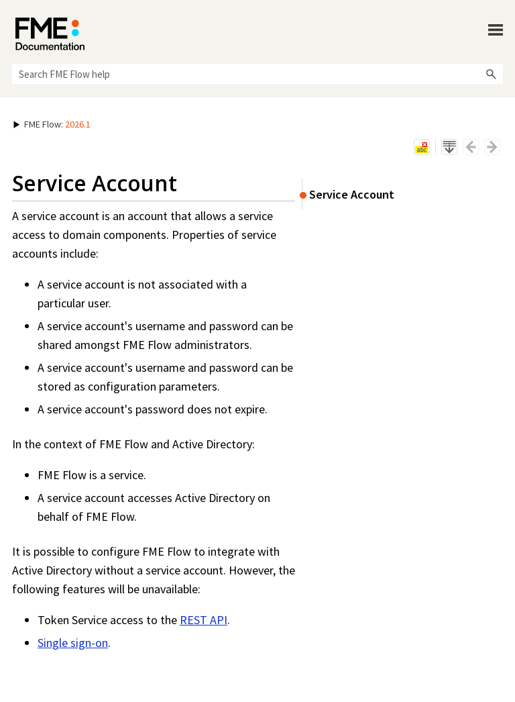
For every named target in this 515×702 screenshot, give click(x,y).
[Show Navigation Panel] (495, 30)
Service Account (351, 194)
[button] (491, 74)
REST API (203, 620)
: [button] (52, 124)
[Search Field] (257, 74)
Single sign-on (73, 642)
